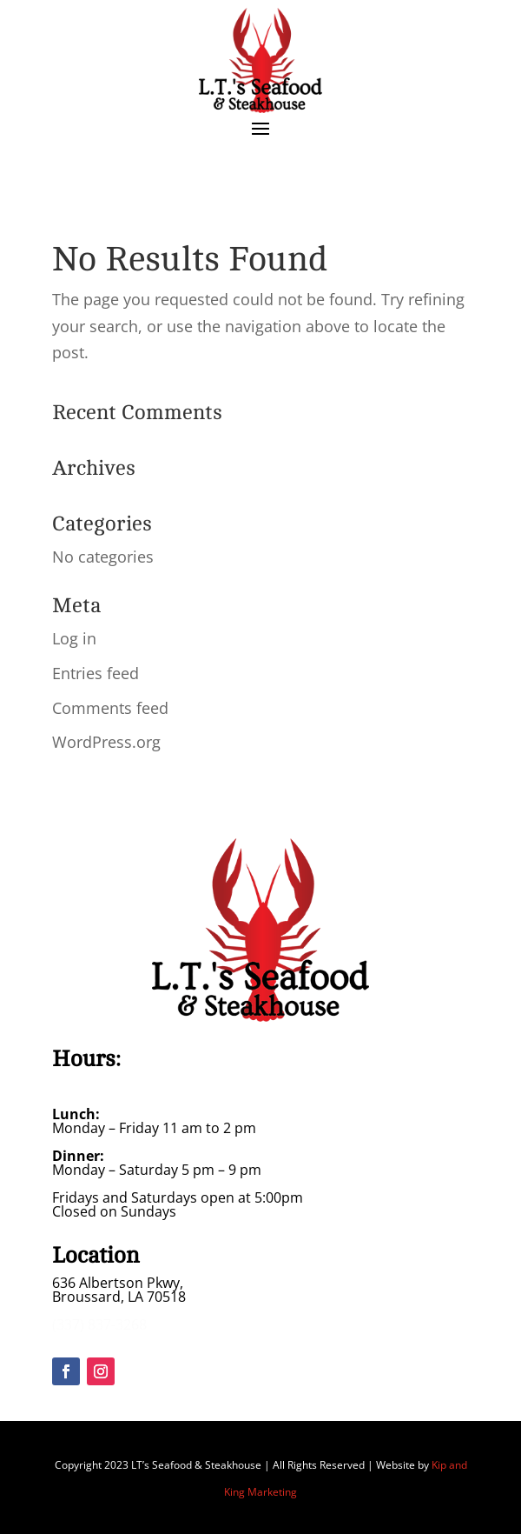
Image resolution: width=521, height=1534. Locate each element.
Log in (74, 638)
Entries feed (95, 673)
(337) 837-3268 (99, 1324)
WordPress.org (106, 741)
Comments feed (110, 707)
